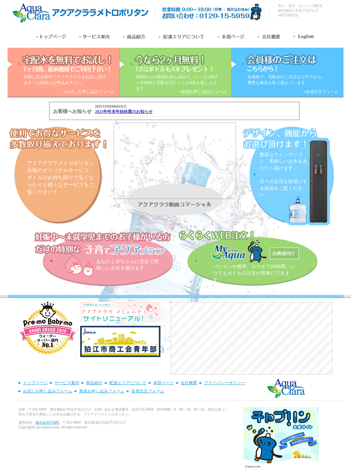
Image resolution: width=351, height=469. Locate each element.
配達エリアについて (127, 382)
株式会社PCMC (47, 422)
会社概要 (189, 382)
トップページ (35, 382)
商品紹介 (94, 382)
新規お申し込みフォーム (101, 391)
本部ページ (163, 382)
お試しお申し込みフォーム (47, 391)
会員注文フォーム (147, 391)
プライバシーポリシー (224, 382)
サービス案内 (67, 382)
